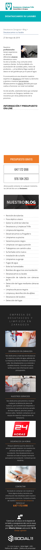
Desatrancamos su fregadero (18, 233)
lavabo (13, 62)
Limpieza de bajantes (15, 230)
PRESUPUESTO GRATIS (21, 159)
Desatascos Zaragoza (12, 29)
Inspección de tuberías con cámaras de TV (22, 278)
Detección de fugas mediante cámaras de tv (22, 284)
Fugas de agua (12, 263)
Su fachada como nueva (16, 252)
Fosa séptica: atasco (14, 219)
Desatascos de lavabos (15, 297)
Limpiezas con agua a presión (18, 244)
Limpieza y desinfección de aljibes (20, 293)
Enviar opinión (20, 530)
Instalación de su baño (15, 255)
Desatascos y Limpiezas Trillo (18, 226)
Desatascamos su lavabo (16, 273)
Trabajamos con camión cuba (18, 248)
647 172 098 (21, 169)
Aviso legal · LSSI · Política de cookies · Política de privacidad (20, 547)
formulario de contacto (24, 501)
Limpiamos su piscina (15, 237)
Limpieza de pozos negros (17, 289)
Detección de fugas (14, 300)
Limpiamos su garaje (15, 259)
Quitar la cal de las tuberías (17, 223)
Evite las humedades (15, 266)
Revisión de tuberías (14, 215)
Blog (24, 29)
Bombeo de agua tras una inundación (22, 270)
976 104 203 (21, 178)
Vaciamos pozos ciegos (15, 241)
